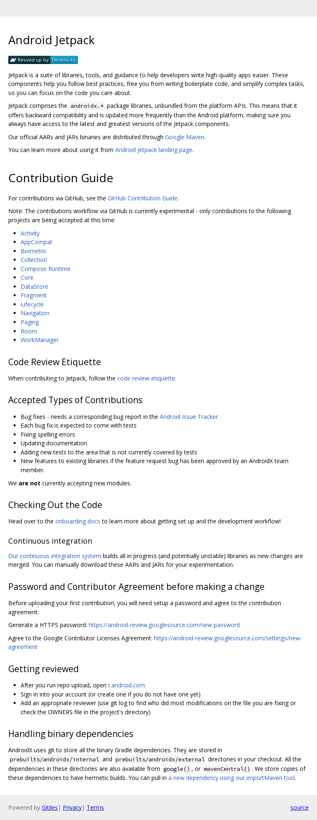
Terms (95, 807)
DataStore (34, 286)
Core (27, 277)
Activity (30, 233)
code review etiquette (146, 378)
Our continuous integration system (54, 556)
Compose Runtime (46, 269)
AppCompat (36, 242)
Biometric (34, 251)
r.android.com (126, 685)
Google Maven (184, 137)
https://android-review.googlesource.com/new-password (164, 625)
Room (29, 331)
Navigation (35, 313)
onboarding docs (77, 521)
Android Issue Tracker (189, 417)
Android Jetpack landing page (153, 150)
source (300, 807)
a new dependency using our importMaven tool (231, 778)
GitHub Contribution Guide (142, 198)
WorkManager (40, 340)
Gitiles (50, 807)
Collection (34, 260)
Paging (30, 322)
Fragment (34, 295)
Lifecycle (32, 304)
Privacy (72, 807)
